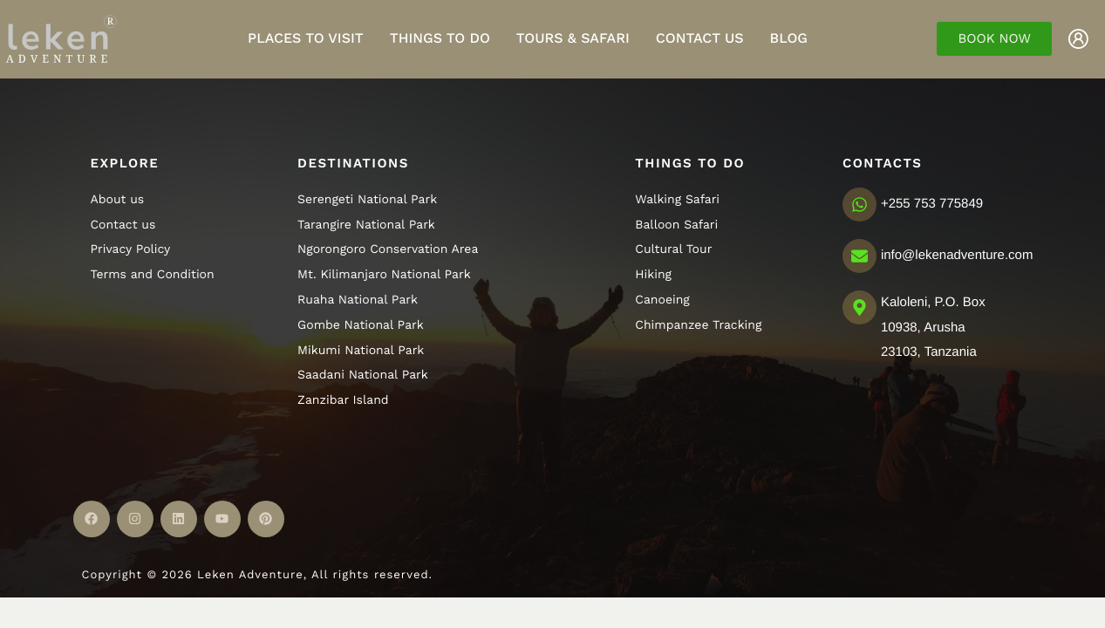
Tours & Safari (573, 38)
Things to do (440, 38)
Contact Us (700, 38)
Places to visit (306, 38)
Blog (789, 38)
